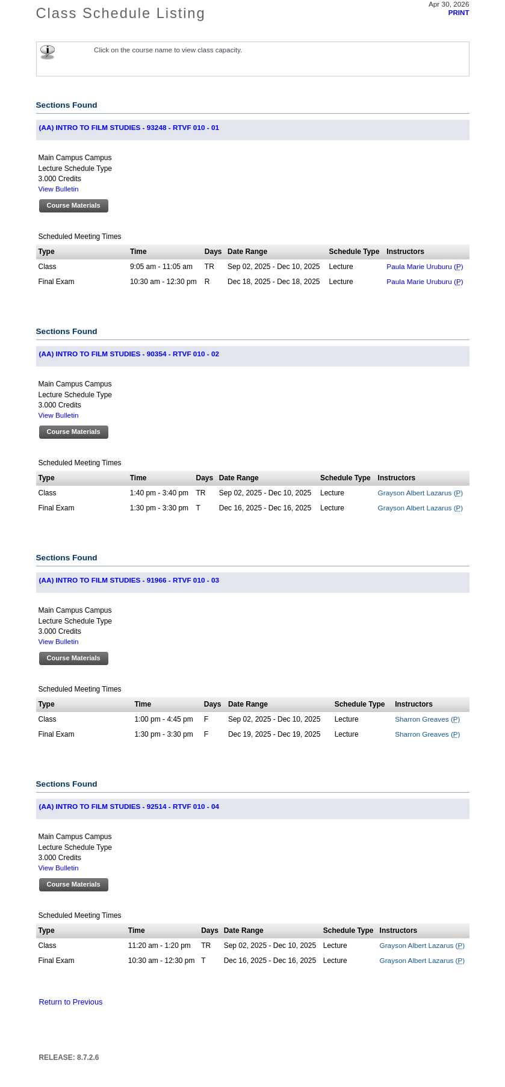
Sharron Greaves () (427, 719)
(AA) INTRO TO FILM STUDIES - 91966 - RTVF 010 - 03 (129, 580)
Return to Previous (71, 1001)
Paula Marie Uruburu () (424, 266)
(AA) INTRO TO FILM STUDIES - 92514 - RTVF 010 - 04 (129, 806)
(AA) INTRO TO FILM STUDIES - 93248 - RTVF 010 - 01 (129, 127)
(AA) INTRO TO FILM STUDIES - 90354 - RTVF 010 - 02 (129, 354)
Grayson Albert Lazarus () (420, 493)
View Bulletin (59, 189)
